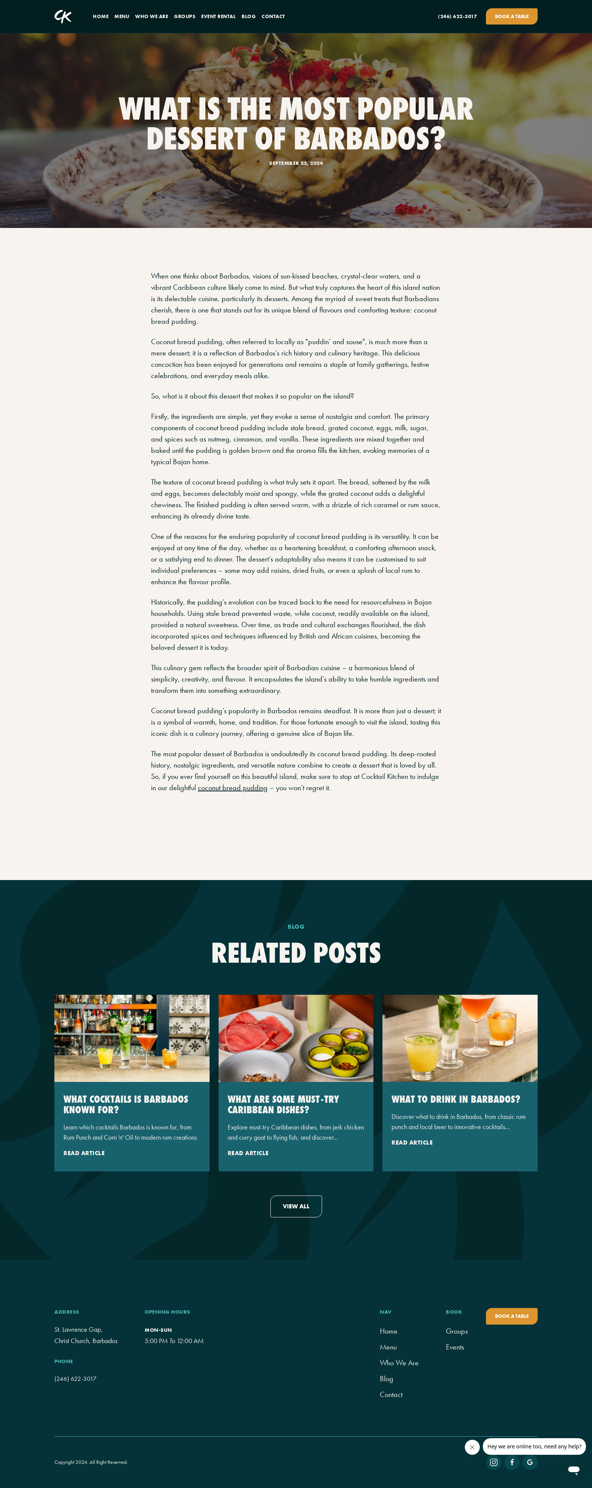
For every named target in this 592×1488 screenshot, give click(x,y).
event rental (218, 16)
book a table (512, 1316)
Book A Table (512, 16)
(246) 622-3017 (457, 16)
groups (184, 16)
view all (296, 1206)
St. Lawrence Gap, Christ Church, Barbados (85, 1335)
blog (249, 16)
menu (121, 16)
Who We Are (399, 1363)
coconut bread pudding (233, 787)
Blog (386, 1378)
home (100, 16)
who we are (151, 16)
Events (455, 1347)
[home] (63, 16)
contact (273, 16)
